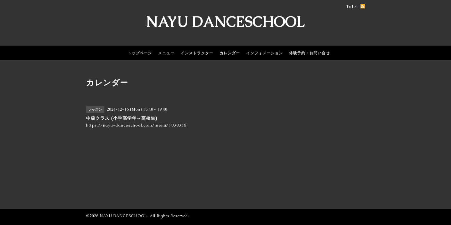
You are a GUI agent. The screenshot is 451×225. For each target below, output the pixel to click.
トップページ (139, 53)
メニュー (166, 53)
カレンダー (230, 53)
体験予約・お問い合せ (309, 53)
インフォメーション (264, 53)
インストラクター (197, 53)
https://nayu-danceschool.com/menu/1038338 (136, 125)
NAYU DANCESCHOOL (225, 22)
